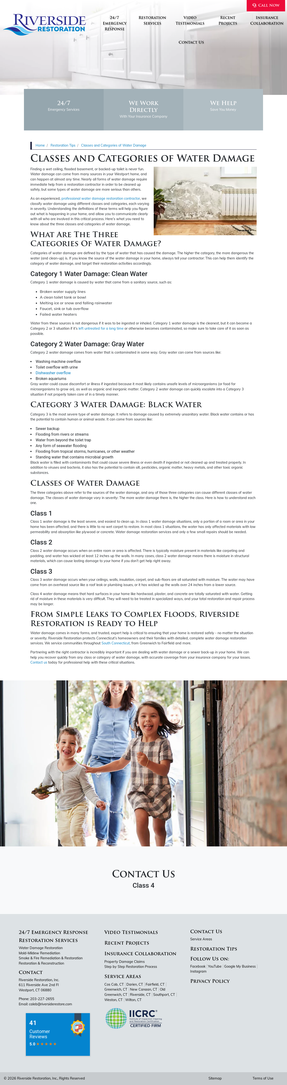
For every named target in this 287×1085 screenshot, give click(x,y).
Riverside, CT (140, 995)
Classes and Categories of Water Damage (113, 145)
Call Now (265, 5)
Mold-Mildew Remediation (39, 953)
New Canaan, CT (143, 989)
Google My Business (240, 966)
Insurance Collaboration (140, 954)
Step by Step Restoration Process (130, 967)
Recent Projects (126, 943)
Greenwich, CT (115, 989)
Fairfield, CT (155, 984)
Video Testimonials (131, 932)
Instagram (198, 971)
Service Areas (122, 976)
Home (40, 145)
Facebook (197, 966)
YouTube (215, 966)
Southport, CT (164, 995)
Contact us (38, 662)
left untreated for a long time (101, 328)
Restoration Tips (63, 145)
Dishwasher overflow (53, 373)
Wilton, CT (133, 1000)
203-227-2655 (42, 999)
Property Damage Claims (124, 962)
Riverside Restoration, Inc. (37, 1078)
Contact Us (206, 932)
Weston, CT (113, 1000)
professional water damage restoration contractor (100, 198)
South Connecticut (116, 643)
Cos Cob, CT (114, 984)
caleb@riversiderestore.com (50, 1004)
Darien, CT (134, 984)
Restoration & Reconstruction (41, 963)
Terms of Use (263, 1078)
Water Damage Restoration (41, 948)
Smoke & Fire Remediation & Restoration (51, 958)
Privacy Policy (210, 981)
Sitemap (215, 1078)
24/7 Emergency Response (53, 932)
